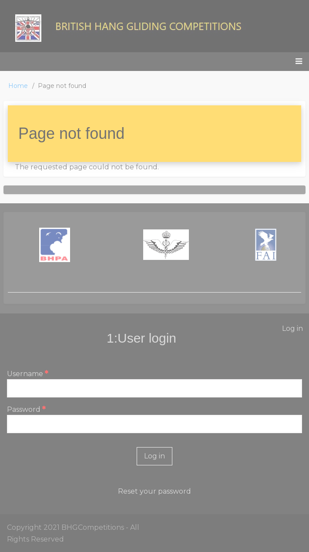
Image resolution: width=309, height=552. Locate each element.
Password (23, 409)
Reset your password (154, 491)
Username (25, 374)
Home (18, 86)
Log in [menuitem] (292, 328)
